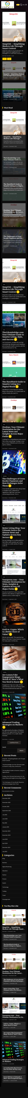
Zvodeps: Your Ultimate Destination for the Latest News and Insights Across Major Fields (13, 213)
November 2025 (6, 802)
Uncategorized (6, 899)
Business (5, 476)
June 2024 (4, 839)
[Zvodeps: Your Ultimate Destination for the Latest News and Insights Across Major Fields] (14, 410)
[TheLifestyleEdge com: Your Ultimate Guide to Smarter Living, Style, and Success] (14, 316)
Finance (4, 879)
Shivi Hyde (4, 55)
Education (5, 870)
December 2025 (6, 798)
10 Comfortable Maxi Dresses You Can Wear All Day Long (13, 1068)
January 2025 (5, 827)
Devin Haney (6, 219)
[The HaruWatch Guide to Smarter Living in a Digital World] (14, 365)
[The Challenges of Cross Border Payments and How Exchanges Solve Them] (14, 462)
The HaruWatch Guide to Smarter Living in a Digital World (13, 186)
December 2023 (6, 847)
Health (4, 883)
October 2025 (5, 806)
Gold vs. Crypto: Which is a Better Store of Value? (13, 632)
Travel (4, 895)
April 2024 (4, 843)
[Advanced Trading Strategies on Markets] (14, 706)
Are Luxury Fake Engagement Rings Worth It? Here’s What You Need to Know (12, 678)
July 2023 (4, 851)
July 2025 (4, 814)
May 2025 (4, 823)
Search (4, 747)
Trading (4, 626)
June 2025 (4, 819)
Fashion (4, 672)
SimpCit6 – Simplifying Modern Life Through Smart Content (13, 46)
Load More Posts (14, 742)
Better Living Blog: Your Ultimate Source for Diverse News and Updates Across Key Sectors (13, 533)
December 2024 (6, 831)
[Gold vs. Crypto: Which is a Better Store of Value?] (14, 613)
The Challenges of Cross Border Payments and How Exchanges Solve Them (14, 238)
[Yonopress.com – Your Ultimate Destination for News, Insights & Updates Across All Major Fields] (14, 563)
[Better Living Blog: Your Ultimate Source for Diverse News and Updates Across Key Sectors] (14, 511)
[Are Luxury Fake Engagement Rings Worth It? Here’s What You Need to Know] (14, 658)
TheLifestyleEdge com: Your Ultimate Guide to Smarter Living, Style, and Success (12, 95)
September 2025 (6, 810)
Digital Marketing (6, 866)
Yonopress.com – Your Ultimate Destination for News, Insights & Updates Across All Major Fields (13, 584)
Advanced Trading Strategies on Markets (12, 723)
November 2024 (6, 835)
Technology (5, 887)
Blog (4, 284)
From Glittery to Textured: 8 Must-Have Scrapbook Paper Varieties (13, 1078)
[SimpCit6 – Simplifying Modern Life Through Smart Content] (14, 27)
